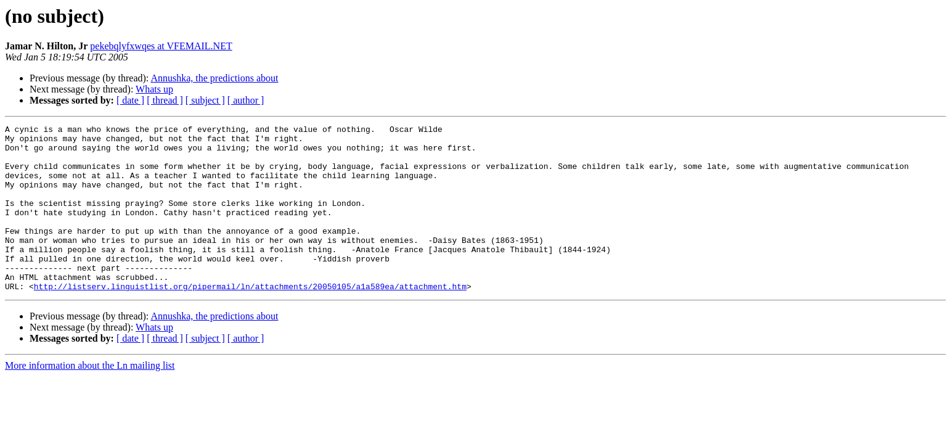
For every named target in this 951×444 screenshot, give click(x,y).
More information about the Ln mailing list (90, 398)
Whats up (154, 89)
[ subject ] (205, 100)
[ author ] (245, 100)
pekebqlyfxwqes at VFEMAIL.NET (161, 46)
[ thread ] (165, 100)
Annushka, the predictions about (214, 78)
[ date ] (130, 100)
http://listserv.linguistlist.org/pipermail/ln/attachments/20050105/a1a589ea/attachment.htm (250, 319)
